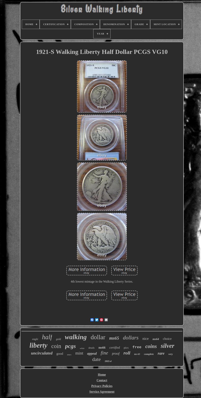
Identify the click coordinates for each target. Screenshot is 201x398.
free (137, 347)
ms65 (114, 338)
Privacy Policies (101, 386)
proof (116, 353)
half (47, 337)
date (96, 359)
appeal (92, 353)
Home (102, 374)
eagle (35, 339)
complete (149, 354)
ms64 (156, 339)
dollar (98, 337)
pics (126, 347)
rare (161, 353)
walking (76, 337)
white (82, 348)
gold (58, 339)
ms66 (102, 347)
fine (104, 352)
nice (146, 338)
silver (167, 345)
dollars (130, 338)
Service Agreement (101, 391)
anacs (69, 355)
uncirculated (42, 353)
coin (56, 346)
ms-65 (137, 354)
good (59, 353)
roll (126, 352)
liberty (38, 345)
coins (151, 346)
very (170, 354)
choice (167, 339)
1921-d (108, 361)
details (91, 347)
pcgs (70, 346)
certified (114, 347)
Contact (102, 380)
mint (79, 353)
